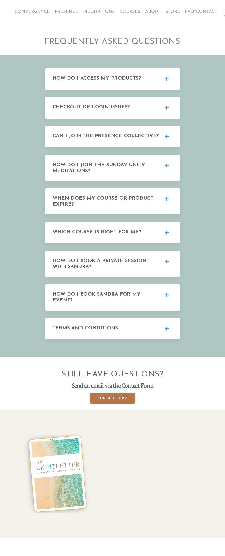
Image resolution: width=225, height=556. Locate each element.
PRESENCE (67, 11)
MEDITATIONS (99, 11)
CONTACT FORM (113, 406)
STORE (174, 11)
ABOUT (154, 11)
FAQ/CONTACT (202, 11)
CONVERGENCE (32, 11)
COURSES (130, 11)
